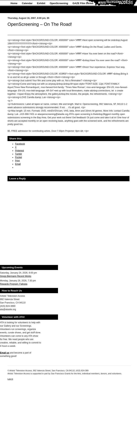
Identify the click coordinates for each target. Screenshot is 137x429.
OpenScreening (59, 3)
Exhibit (41, 3)
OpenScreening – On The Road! (40, 24)
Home (14, 3)
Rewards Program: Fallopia (13, 284)
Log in (10, 379)
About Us (16, 9)
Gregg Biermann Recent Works (15, 276)
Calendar (27, 3)
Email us (4, 352)
